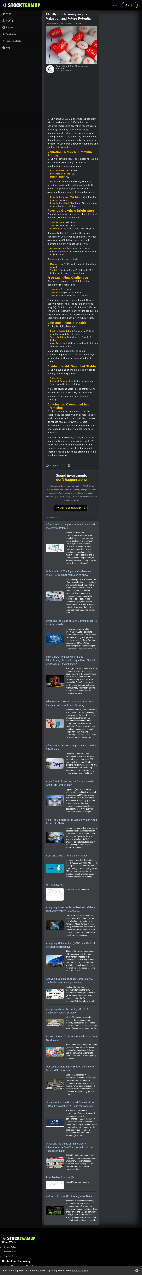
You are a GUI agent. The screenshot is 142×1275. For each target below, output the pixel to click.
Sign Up (129, 5)
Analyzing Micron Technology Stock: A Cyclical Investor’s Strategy (67, 1011)
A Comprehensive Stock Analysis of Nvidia (69, 1196)
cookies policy (80, 1270)
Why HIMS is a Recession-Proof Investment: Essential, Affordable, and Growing (70, 703)
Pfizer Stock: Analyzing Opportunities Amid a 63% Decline (71, 747)
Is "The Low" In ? (55, 884)
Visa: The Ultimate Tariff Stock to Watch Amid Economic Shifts (71, 821)
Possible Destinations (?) (60, 1177)
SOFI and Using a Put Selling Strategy (66, 855)
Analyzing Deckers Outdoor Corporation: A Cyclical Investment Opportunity (69, 980)
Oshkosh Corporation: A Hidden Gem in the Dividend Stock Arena (70, 1068)
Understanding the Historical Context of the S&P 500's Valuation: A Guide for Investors (70, 1104)
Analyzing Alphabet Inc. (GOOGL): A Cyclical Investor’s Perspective (70, 945)
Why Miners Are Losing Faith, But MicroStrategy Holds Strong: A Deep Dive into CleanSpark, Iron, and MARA (71, 660)
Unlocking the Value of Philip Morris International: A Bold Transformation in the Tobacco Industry (69, 1147)
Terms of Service (10, 1256)
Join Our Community (70, 507)
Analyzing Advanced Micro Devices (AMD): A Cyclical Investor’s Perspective (71, 909)
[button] (21, 13)
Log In (114, 5)
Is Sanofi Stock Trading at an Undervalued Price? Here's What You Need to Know (69, 573)
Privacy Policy (9, 1252)
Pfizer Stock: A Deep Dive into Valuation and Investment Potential (70, 526)
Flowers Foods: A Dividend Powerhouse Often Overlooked (71, 1038)
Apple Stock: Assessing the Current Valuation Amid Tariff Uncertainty (71, 783)
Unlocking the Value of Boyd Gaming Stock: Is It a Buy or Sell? (71, 622)
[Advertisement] (71, 94)
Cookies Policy (9, 1247)
